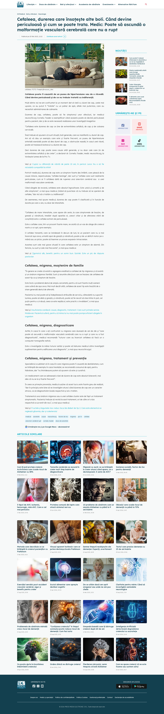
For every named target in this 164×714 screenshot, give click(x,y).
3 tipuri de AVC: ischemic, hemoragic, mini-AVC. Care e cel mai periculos (31, 507)
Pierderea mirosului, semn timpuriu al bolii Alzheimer (95, 665)
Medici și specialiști (46, 697)
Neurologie (42, 14)
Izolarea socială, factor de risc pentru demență (130, 468)
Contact (110, 697)
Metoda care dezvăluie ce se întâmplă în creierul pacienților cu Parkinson (32, 549)
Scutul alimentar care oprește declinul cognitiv (64, 585)
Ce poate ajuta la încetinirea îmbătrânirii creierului (30, 665)
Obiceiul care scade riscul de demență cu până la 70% (129, 506)
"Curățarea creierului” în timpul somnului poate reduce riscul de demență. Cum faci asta (65, 629)
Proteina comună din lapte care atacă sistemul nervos (64, 506)
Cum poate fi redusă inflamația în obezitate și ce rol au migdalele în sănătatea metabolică (137, 61)
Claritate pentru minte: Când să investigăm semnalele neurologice (130, 587)
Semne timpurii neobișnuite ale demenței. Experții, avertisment (97, 548)
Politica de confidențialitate (64, 697)
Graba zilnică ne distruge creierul (65, 664)
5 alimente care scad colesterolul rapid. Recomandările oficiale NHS (137, 99)
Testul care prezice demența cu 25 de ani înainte (130, 548)
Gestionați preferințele (97, 697)
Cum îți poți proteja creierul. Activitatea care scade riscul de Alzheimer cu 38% (32, 469)
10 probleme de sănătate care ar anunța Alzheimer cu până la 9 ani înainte (98, 507)
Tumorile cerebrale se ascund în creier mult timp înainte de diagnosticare (64, 469)
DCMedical (21, 14)
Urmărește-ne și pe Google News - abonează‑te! (49, 427)
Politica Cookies (82, 697)
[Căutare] (146, 4)
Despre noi (34, 697)
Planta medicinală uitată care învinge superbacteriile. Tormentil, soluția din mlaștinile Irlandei (137, 74)
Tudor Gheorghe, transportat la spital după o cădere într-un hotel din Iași (137, 87)
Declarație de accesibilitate (124, 697)
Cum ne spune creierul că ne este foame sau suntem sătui (131, 665)
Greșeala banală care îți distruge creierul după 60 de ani (98, 627)
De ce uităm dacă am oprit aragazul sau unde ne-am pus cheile (97, 587)
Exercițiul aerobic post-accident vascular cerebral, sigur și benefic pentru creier (32, 587)
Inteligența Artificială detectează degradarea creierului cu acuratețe (127, 629)
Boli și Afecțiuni (31, 14)
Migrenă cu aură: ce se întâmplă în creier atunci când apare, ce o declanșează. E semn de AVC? (98, 469)
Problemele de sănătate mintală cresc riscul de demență (32, 627)
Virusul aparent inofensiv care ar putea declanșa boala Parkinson (65, 548)
